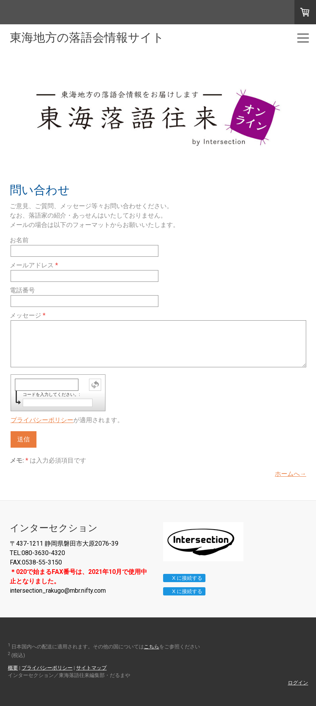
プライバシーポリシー (42, 420)
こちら (151, 647)
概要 (13, 668)
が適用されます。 (67, 420)
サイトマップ (91, 668)
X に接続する (184, 578)
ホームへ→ (290, 473)
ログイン (298, 683)
